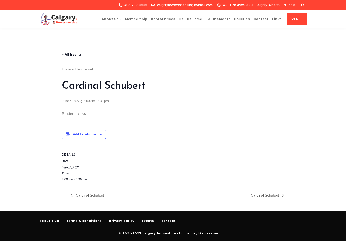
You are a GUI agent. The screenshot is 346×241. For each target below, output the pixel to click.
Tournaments (218, 19)
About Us (110, 19)
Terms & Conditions (84, 220)
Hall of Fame (190, 19)
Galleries (242, 19)
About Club (49, 220)
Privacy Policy (121, 220)
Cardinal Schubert (89, 195)
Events (148, 220)
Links (277, 19)
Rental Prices (163, 19)
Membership (136, 19)
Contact (261, 19)
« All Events (72, 54)
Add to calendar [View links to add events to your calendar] (84, 134)
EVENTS (296, 19)
